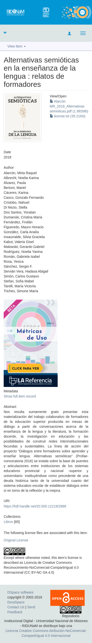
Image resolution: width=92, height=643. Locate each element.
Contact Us (15, 607)
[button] (5, 32)
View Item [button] (16, 46)
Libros (8, 522)
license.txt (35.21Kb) (68, 116)
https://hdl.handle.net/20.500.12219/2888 (35, 506)
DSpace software (20, 592)
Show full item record (20, 396)
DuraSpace (16, 602)
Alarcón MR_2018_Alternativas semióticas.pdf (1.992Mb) (69, 106)
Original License (16, 540)
